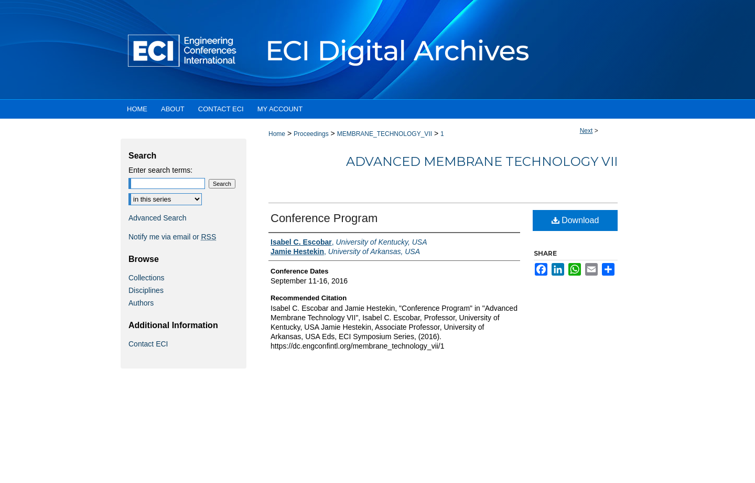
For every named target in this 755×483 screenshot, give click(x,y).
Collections (146, 278)
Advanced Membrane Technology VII (482, 161)
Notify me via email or (172, 237)
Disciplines (146, 290)
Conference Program (324, 218)
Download (575, 220)
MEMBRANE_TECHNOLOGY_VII (384, 134)
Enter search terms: (160, 170)
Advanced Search (157, 218)
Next (586, 130)
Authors (141, 303)
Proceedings (311, 134)
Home (276, 134)
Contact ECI (148, 344)
